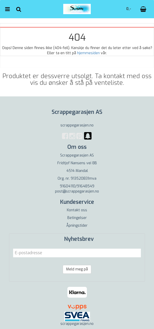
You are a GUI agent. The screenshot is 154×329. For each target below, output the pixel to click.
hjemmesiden (88, 53)
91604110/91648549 (77, 186)
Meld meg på (77, 269)
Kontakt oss (77, 210)
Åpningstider (77, 225)
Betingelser (77, 217)
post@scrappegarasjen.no (77, 191)
